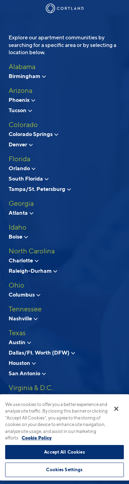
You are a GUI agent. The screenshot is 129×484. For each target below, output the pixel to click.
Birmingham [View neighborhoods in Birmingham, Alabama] (27, 75)
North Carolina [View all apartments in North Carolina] (32, 251)
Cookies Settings (64, 469)
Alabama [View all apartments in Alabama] (22, 66)
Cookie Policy (37, 438)
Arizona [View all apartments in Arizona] (20, 90)
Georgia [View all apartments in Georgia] (21, 203)
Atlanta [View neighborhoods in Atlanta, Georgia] (21, 212)
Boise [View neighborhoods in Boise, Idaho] (18, 236)
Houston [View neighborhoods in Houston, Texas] (22, 362)
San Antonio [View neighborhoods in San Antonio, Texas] (27, 373)
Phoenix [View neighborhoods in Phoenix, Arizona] (22, 99)
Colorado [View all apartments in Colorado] (23, 124)
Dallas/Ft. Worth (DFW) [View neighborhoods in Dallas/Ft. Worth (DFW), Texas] (42, 352)
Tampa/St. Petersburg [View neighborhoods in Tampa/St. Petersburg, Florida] (40, 188)
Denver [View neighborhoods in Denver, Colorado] (21, 144)
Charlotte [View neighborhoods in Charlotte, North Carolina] (24, 260)
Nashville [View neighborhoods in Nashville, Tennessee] (23, 318)
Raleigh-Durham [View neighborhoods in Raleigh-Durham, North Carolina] (33, 270)
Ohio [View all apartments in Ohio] (16, 285)
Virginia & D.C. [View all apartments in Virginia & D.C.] (31, 388)
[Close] (116, 408)
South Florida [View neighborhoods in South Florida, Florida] (29, 178)
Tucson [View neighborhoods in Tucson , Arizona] (20, 110)
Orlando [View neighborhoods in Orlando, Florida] (22, 168)
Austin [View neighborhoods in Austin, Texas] (20, 342)
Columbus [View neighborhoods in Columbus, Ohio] (24, 294)
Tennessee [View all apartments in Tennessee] (25, 309)
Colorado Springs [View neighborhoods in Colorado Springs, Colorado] (33, 133)
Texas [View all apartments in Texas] (17, 333)
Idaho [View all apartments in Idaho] (17, 227)
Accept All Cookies (64, 452)
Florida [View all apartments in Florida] (19, 159)
